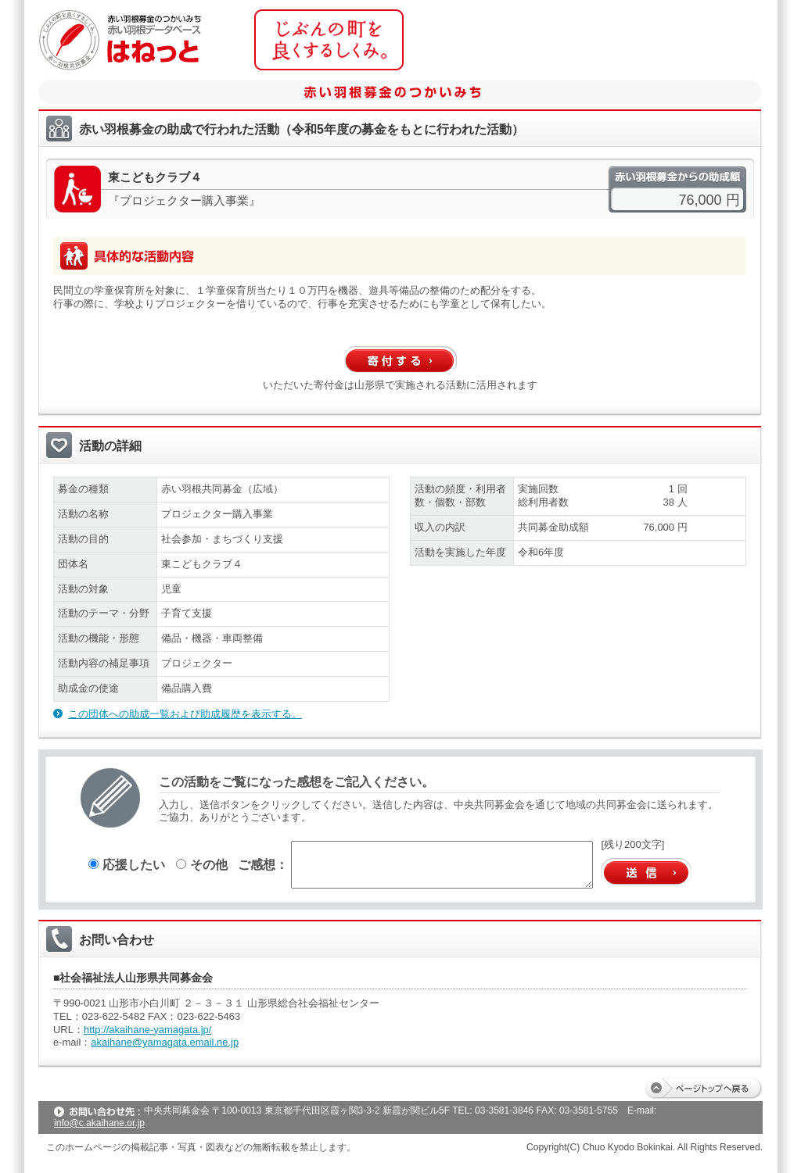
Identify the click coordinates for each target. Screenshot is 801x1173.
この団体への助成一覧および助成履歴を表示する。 (185, 714)
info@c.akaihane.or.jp (99, 1123)
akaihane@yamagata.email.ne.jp (165, 1042)
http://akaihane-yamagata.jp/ (147, 1029)
